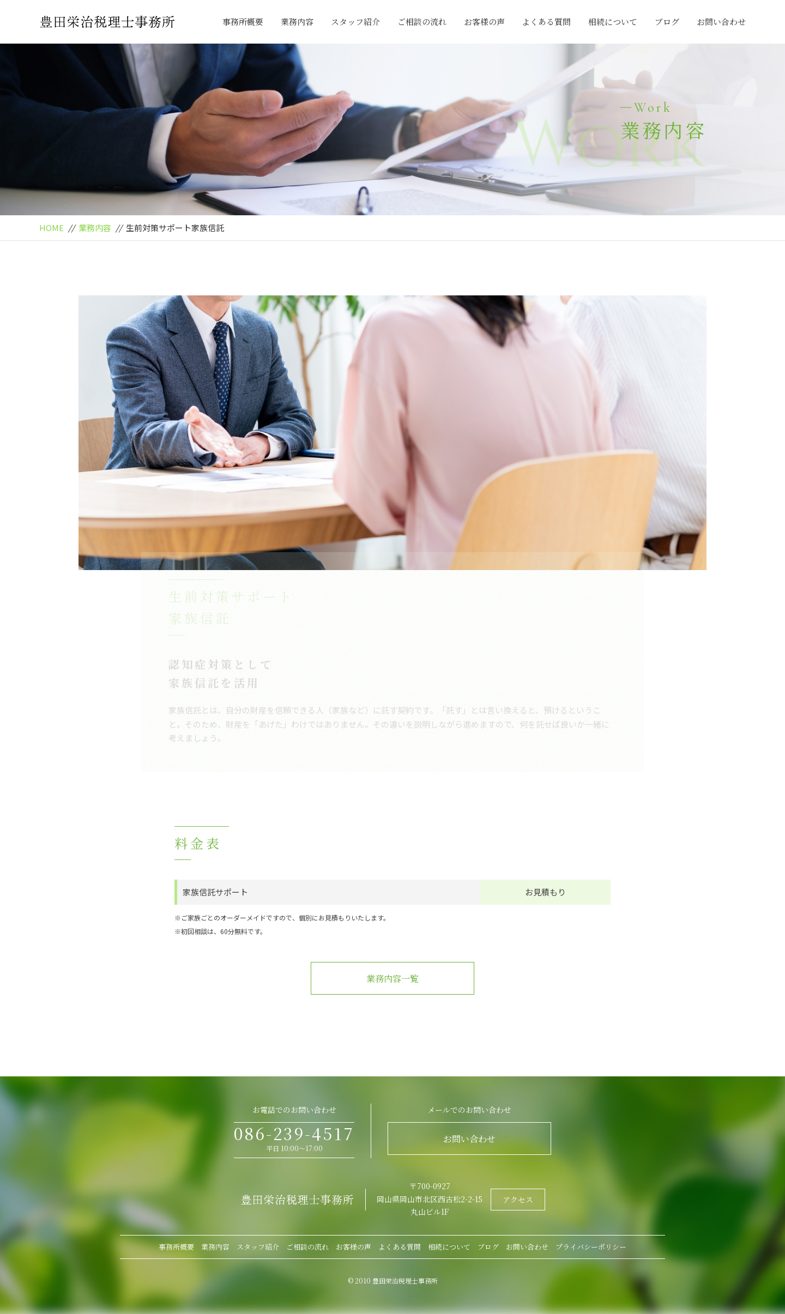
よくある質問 (546, 21)
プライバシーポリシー (590, 1247)
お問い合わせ (721, 21)
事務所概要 (242, 21)
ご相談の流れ (421, 21)
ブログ (667, 21)
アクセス (518, 1199)
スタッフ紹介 (355, 21)
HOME (51, 227)
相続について (612, 21)
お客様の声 (484, 21)
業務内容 (297, 21)
